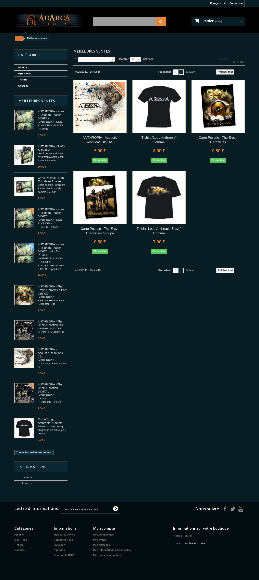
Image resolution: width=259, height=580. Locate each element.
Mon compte (104, 528)
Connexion (236, 3)
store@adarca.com (194, 543)
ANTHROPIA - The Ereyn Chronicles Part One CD (52, 290)
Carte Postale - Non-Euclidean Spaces (51, 179)
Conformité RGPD (65, 555)
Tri (75, 58)
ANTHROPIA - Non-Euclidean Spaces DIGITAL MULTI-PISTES (51, 250)
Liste (242, 59)
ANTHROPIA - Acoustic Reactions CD (50, 353)
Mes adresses (101, 544)
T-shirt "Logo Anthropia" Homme (50, 421)
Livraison (26, 477)
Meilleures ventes (36, 100)
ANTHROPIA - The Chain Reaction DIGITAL (50, 388)
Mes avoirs (99, 539)
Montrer (124, 58)
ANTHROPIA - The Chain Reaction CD (50, 323)
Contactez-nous (63, 539)
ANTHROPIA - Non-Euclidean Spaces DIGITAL (51, 213)
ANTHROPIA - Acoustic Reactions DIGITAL (100, 140)
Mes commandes (103, 534)
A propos (26, 483)
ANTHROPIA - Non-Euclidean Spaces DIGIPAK (51, 115)
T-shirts (22, 79)
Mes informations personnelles (112, 550)
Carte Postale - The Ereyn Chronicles (218, 140)
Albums (23, 67)
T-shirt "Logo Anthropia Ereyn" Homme (159, 231)
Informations (32, 467)
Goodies (23, 85)
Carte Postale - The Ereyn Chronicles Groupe (100, 231)
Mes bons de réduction (107, 555)
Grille (235, 59)
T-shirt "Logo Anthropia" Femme (159, 140)
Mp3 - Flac (24, 73)
